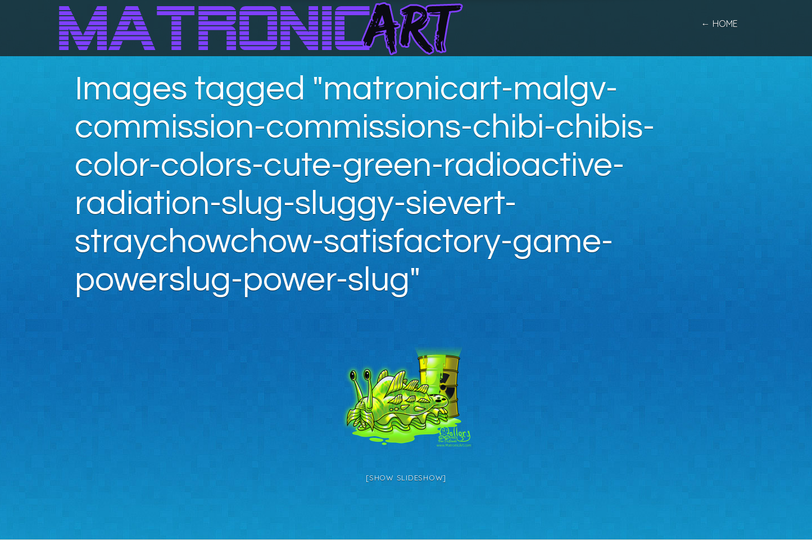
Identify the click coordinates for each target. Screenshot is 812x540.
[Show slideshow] (406, 477)
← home (719, 23)
